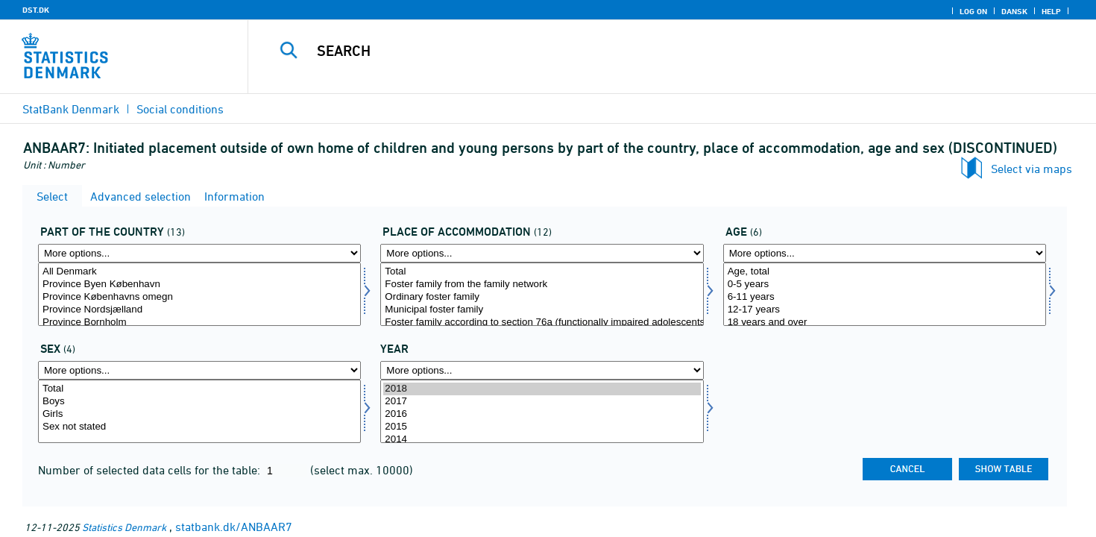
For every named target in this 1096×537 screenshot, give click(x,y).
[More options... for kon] (199, 370)
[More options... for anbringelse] (541, 253)
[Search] (645, 51)
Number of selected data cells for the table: (150, 470)
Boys (199, 401)
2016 (541, 414)
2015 (541, 427)
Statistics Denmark (124, 527)
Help (1051, 11)
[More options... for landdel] (199, 253)
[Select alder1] (884, 294)
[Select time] (541, 411)
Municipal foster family (541, 310)
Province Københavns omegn (199, 297)
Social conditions (180, 109)
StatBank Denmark (70, 109)
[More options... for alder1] (884, 253)
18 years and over (884, 322)
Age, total (884, 272)
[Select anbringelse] (541, 294)
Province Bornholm (199, 322)
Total (541, 272)
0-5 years (884, 284)
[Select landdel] (199, 294)
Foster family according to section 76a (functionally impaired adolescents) (541, 322)
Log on (973, 11)
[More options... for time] (541, 370)
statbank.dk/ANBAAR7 (233, 526)
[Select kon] (199, 411)
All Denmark (199, 272)
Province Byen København (199, 284)
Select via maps (1031, 168)
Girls (199, 414)
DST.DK (35, 9)
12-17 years (884, 310)
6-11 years (884, 297)
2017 (541, 401)
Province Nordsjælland (199, 310)
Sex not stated (199, 427)
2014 (541, 439)
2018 (541, 389)
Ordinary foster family (541, 297)
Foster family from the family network (541, 284)
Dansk (1014, 11)
